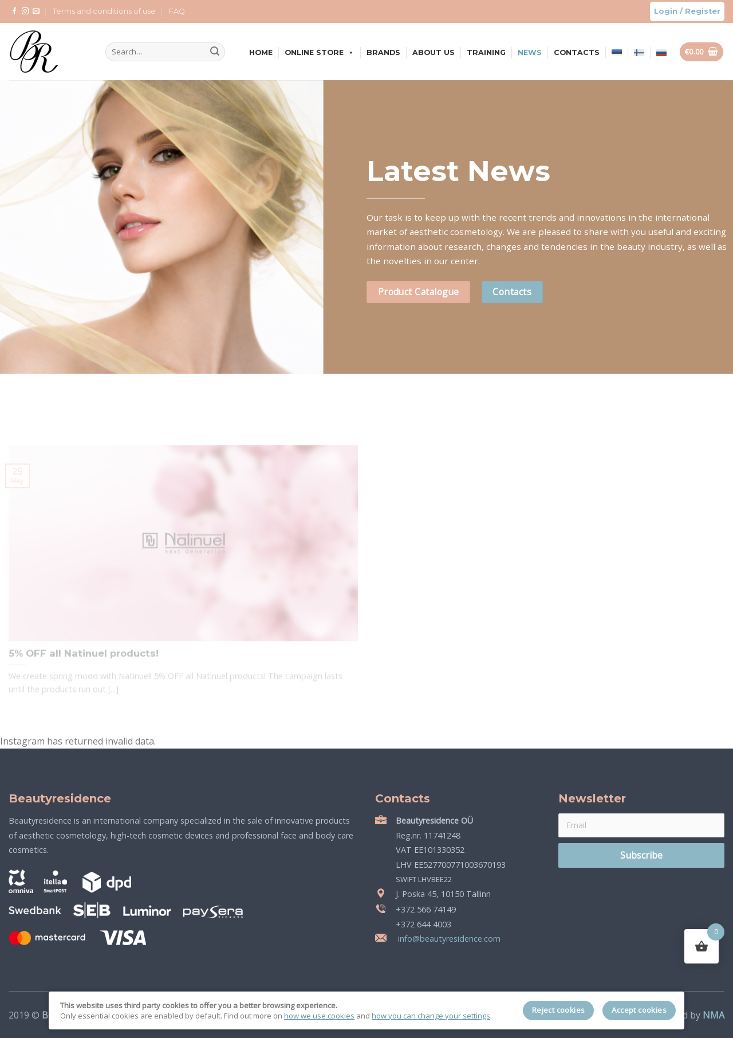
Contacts (577, 52)
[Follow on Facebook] (14, 11)
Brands (383, 52)
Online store (319, 52)
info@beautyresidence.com (448, 938)
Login (665, 11)
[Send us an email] (36, 11)
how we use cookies (319, 1015)
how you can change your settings (431, 1015)
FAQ (177, 11)
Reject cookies (558, 1010)
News (530, 52)
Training (486, 52)
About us (433, 52)
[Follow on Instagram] (25, 11)
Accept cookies (639, 1010)
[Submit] (214, 52)
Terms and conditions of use (104, 11)
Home (261, 52)
